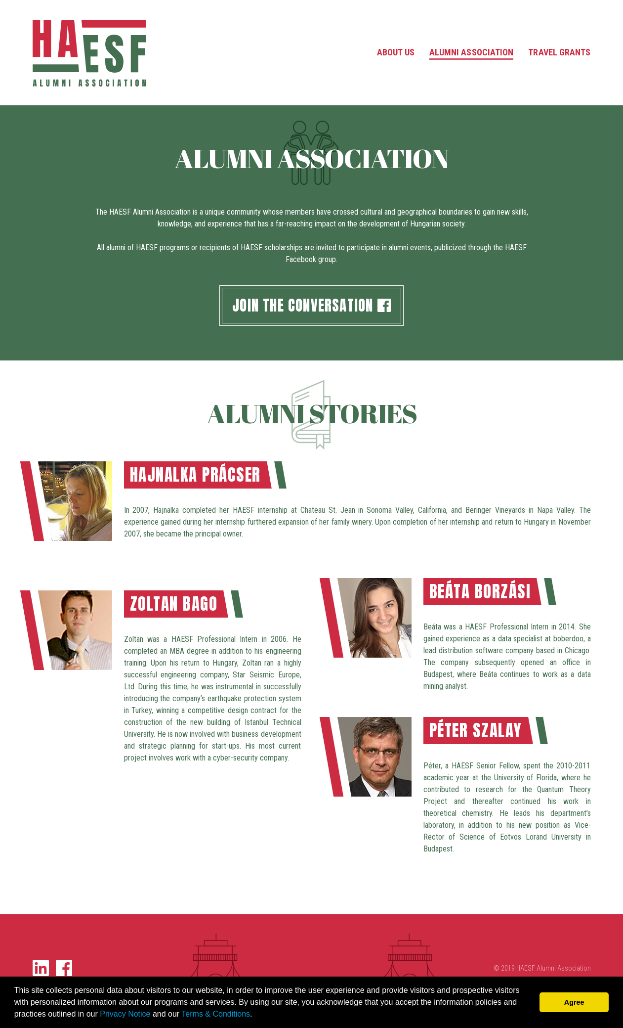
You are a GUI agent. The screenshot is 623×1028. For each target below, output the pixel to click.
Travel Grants (559, 52)
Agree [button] (574, 1002)
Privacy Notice (125, 1014)
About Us (396, 52)
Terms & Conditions (215, 1014)
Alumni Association (471, 52)
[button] (255, 1015)
